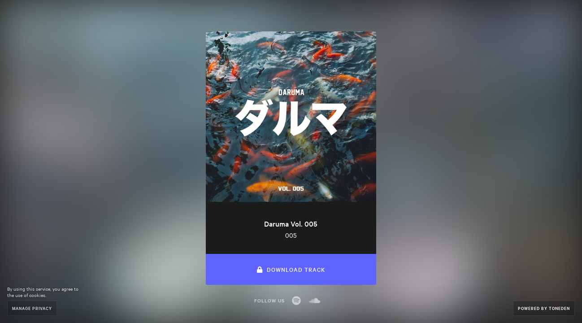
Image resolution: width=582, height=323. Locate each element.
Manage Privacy (32, 308)
